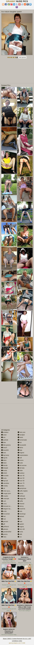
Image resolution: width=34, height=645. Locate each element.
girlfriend (5, 526)
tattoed (21, 516)
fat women (5, 514)
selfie (20, 501)
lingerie (21, 452)
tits (19, 519)
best (3, 452)
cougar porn (6, 493)
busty (4, 478)
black (4, 463)
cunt (3, 501)
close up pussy (7, 491)
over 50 (21, 478)
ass (3, 437)
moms (20, 460)
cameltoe (5, 483)
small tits (21, 509)
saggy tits (22, 498)
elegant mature (7, 509)
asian (4, 435)
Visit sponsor (22, 57)
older (20, 470)
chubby (4, 486)
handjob (21, 435)
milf (20, 458)
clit (3, 488)
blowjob (4, 468)
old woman (22, 465)
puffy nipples (23, 491)
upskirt (21, 524)
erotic (4, 511)
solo (20, 511)
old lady (21, 468)
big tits (4, 458)
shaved (21, 503)
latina (20, 447)
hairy (3, 537)
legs (20, 450)
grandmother (6, 531)
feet (3, 516)
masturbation (23, 455)
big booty (5, 455)
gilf (3, 524)
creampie (5, 498)
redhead (21, 496)
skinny (21, 506)
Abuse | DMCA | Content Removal (12, 638)
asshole (4, 440)
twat (20, 521)
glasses (4, 529)
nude (20, 463)
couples (4, 496)
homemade (22, 440)
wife (20, 534)
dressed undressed (8, 506)
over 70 (21, 483)
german (4, 521)
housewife (22, 445)
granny (4, 534)
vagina (21, 526)
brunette (4, 475)
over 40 (21, 475)
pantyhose (22, 488)
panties (21, 486)
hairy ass (21, 432)
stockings (22, 514)
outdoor (21, 473)
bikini (3, 460)
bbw (3, 442)
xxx (20, 537)
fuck (3, 519)
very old (21, 529)
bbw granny (6, 445)
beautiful (5, 450)
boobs (4, 470)
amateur (4, 432)
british (4, 473)
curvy (4, 503)
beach (4, 447)
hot (20, 442)
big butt (4, 480)
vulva (20, 531)
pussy (20, 493)
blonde (4, 465)
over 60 (21, 480)
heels (20, 437)
